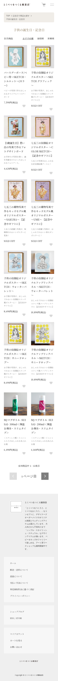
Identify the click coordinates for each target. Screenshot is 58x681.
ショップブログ (17, 611)
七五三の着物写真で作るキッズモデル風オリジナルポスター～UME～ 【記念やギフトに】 (42, 215)
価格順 (40, 38)
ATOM (19, 618)
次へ (45, 476)
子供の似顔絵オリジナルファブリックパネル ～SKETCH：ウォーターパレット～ (42, 286)
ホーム (13, 563)
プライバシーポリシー (20, 595)
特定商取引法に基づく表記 (22, 589)
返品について (16, 576)
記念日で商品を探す (21, 16)
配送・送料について (19, 569)
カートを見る (16, 640)
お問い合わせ (16, 647)
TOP (8, 16)
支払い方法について (19, 582)
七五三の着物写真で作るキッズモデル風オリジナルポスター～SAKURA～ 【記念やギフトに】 (15, 215)
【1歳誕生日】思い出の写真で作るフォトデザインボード (15, 147)
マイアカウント (17, 633)
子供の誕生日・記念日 (15, 19)
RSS (12, 618)
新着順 (51, 38)
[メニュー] (51, 4)
